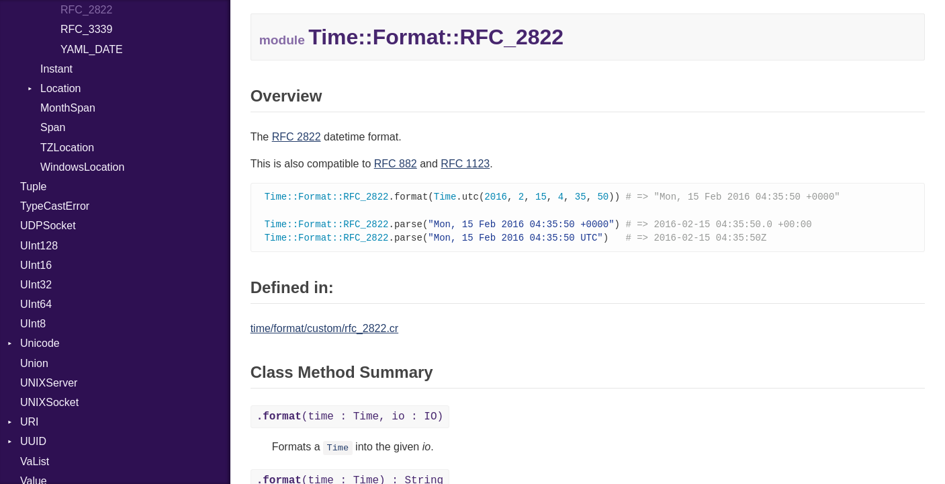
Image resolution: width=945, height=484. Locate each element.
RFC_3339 (86, 29)
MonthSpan (67, 108)
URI (29, 422)
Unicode (40, 343)
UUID (33, 441)
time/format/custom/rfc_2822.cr (325, 331)
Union (34, 363)
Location (60, 88)
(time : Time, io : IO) (350, 419)
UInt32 (36, 284)
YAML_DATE (91, 49)
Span (52, 127)
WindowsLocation (82, 167)
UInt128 (39, 245)
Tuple (33, 186)
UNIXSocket (49, 402)
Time (338, 451)
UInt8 (33, 323)
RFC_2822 (86, 9)
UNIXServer (48, 383)
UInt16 (36, 265)
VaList (34, 461)
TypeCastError (54, 206)
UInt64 (36, 304)
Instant (56, 69)
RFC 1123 (465, 163)
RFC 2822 (296, 137)
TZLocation (67, 147)
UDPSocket (48, 225)
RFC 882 (395, 163)
